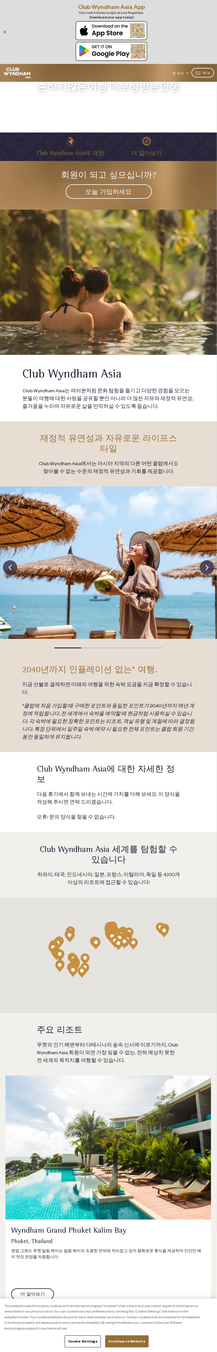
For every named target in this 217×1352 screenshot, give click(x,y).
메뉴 (203, 73)
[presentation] (10, 567)
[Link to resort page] (108, 1147)
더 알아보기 (146, 153)
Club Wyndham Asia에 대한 (70, 153)
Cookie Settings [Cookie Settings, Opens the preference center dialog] (82, 1341)
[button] (67, 647)
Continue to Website (126, 1341)
